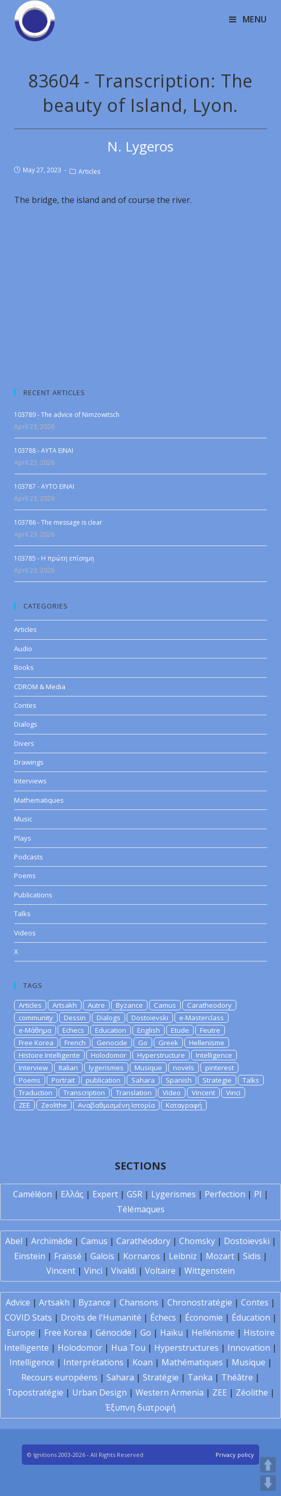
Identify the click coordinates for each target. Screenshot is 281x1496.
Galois (102, 1256)
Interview (33, 1067)
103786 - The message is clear (58, 522)
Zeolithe (54, 1105)
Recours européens (59, 1377)
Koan (142, 1362)
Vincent (203, 1092)
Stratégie (161, 1377)
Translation (134, 1092)
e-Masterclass (201, 1017)
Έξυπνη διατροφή (140, 1407)
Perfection (225, 1194)
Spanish (179, 1080)
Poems (25, 875)
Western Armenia (170, 1392)
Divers (24, 743)
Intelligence (214, 1055)
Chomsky (197, 1241)
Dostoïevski (247, 1241)
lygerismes (106, 1067)
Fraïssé (68, 1256)
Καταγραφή (184, 1105)
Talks (22, 913)
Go (143, 1042)
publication (103, 1080)
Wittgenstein (209, 1270)
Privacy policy (235, 1455)
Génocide (113, 1332)
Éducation (251, 1317)
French (75, 1042)
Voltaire (160, 1270)
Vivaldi (123, 1270)
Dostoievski (149, 1017)
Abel (13, 1241)
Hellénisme (213, 1332)
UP (268, 1465)
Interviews (30, 780)
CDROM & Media (39, 686)
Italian (68, 1067)
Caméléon (32, 1194)
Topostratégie (35, 1392)
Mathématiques (192, 1362)
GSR (134, 1194)
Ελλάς (72, 1194)
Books (24, 667)
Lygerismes (173, 1194)
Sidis (252, 1256)
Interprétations (93, 1362)
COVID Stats (28, 1317)
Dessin (75, 1017)
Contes (25, 705)
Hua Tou (128, 1347)
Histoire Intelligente (49, 1055)
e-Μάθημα (35, 1030)
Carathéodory (143, 1241)
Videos (25, 932)
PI (258, 1194)
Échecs (163, 1317)
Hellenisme (206, 1042)
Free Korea (36, 1042)
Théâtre (237, 1377)
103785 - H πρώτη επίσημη (54, 558)
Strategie (217, 1080)
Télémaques (141, 1209)
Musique (148, 1067)
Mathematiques (39, 800)
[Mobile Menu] (248, 19)
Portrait (63, 1080)
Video (172, 1092)
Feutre (210, 1030)
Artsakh (64, 1005)
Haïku (171, 1332)
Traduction (35, 1092)
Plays (22, 838)
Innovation (249, 1347)
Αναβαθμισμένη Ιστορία (116, 1105)
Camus (165, 1005)
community (36, 1017)
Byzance (129, 1005)
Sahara (143, 1080)
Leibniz (183, 1256)
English (148, 1030)
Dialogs (25, 724)
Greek (168, 1042)
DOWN (268, 1483)
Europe (21, 1332)
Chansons (138, 1302)
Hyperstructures (186, 1347)
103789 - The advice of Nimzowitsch (66, 414)
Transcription (84, 1092)
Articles (89, 171)
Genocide (112, 1042)
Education (110, 1030)
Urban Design (99, 1392)
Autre (96, 1005)
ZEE (24, 1105)
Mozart (220, 1256)
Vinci (233, 1092)
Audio (23, 648)
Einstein (29, 1256)
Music (23, 818)
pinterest (219, 1067)
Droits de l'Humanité (101, 1317)
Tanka (200, 1377)
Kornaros (141, 1256)
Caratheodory (209, 1005)
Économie (204, 1317)
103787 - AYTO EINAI (44, 486)
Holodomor (108, 1055)
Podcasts (28, 856)
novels (183, 1067)
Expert (105, 1194)
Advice (18, 1302)
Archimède (51, 1241)
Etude (180, 1030)
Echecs (73, 1030)
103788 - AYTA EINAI (43, 450)
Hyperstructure (161, 1055)
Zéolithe (252, 1392)
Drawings (29, 762)
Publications (33, 894)
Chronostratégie (199, 1302)
